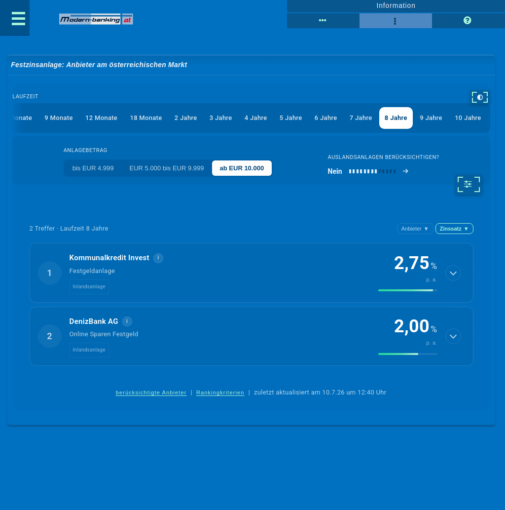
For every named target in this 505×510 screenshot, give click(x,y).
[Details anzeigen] (453, 273)
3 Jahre (221, 117)
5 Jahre (291, 117)
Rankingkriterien (220, 392)
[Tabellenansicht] (323, 20)
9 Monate (58, 117)
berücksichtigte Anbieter (151, 392)
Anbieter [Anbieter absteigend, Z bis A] (415, 229)
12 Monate (101, 117)
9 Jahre (431, 117)
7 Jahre (361, 117)
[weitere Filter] (469, 185)
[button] (251, 272)
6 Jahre (326, 117)
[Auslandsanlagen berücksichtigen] (368, 171)
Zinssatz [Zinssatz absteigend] (454, 229)
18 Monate (146, 117)
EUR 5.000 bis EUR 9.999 (167, 168)
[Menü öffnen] (15, 18)
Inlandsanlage (89, 286)
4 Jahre (256, 117)
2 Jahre (186, 117)
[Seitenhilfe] (468, 20)
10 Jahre (468, 117)
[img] (407, 290)
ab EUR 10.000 (242, 168)
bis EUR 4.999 (93, 168)
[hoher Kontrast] (479, 97)
